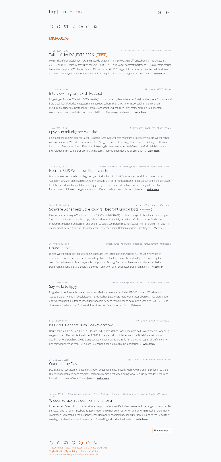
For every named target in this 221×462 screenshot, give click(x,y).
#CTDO (147, 50)
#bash (144, 393)
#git (137, 393)
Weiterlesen (159, 73)
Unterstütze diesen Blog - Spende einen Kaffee (73, 454)
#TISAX (167, 166)
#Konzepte (144, 166)
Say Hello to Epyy (63, 286)
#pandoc (87, 393)
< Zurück (83, 451)
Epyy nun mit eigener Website (73, 131)
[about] (51, 26)
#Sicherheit (165, 205)
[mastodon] (73, 26)
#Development (151, 243)
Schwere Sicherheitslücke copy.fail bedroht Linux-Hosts (94, 209)
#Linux (139, 205)
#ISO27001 (157, 166)
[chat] (58, 26)
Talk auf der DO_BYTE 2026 (71, 54)
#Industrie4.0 (148, 359)
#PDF (96, 393)
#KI (169, 359)
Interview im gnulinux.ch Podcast (75, 93)
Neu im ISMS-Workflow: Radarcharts (78, 170)
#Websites (150, 127)
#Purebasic (165, 243)
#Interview (150, 89)
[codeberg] (80, 26)
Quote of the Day (63, 363)
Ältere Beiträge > (162, 430)
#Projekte (138, 243)
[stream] (66, 26)
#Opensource (135, 50)
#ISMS (160, 89)
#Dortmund (158, 50)
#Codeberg (128, 393)
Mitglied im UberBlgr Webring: (63, 451)
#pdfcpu (105, 393)
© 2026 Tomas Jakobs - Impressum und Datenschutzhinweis (78, 447)
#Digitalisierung (133, 359)
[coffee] (88, 26)
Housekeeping (60, 247)
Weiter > (96, 451)
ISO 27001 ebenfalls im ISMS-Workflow (80, 324)
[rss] (95, 26)
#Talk (124, 50)
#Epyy (168, 50)
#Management (130, 166)
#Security (161, 359)
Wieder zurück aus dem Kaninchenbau (80, 400)
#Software (126, 243)
